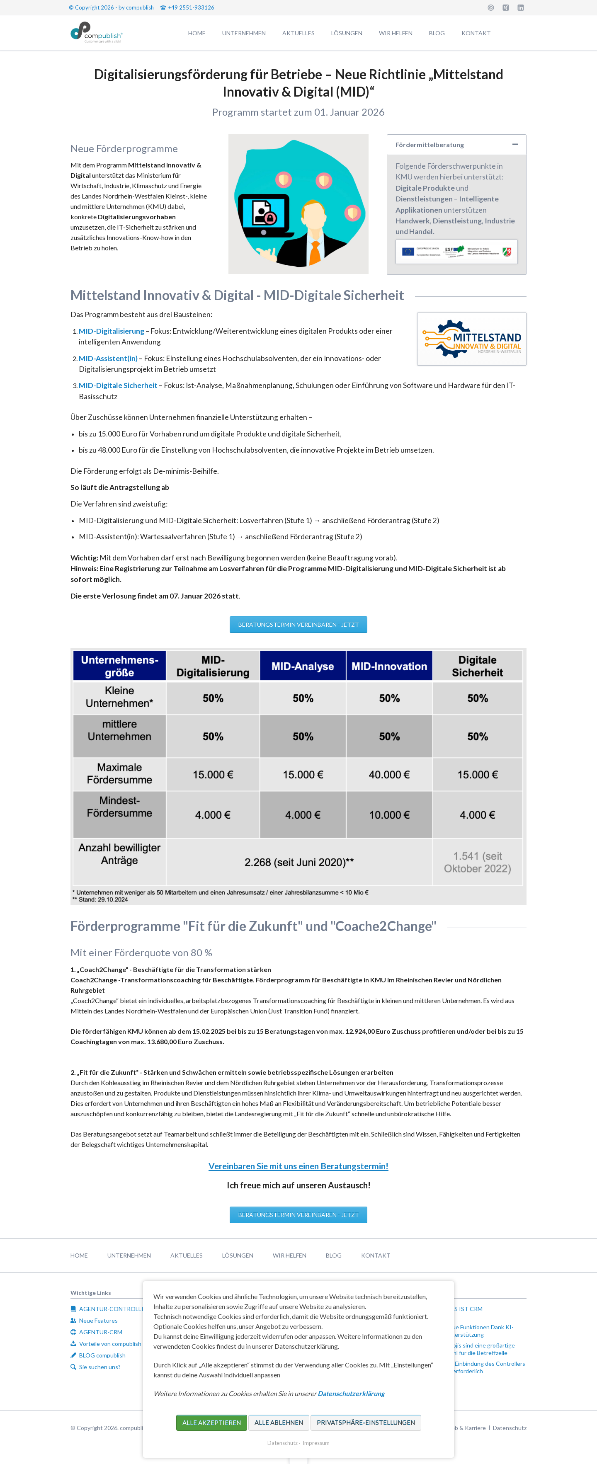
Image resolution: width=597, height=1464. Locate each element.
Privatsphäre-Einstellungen (366, 1422)
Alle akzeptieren (211, 1422)
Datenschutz (282, 1443)
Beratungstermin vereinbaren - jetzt (298, 624)
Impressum (316, 1443)
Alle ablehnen (279, 1422)
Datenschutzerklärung (351, 1393)
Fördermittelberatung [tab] (430, 144)
